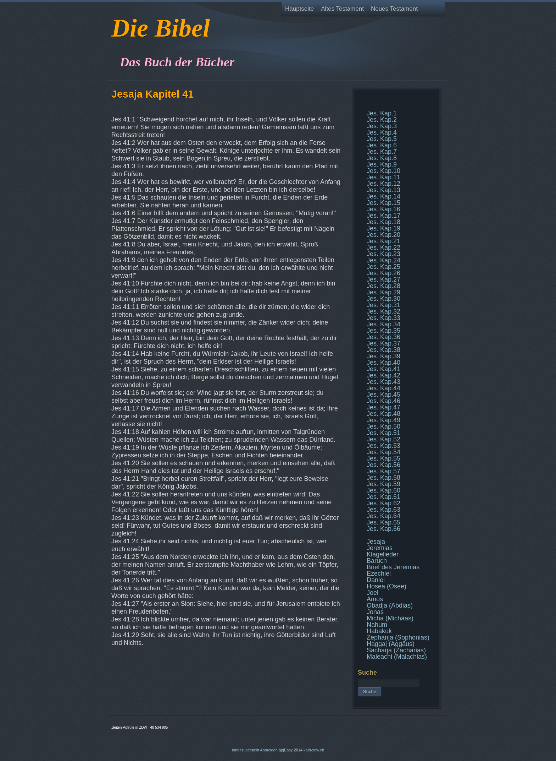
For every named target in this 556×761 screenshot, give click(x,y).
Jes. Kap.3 (382, 126)
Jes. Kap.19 (383, 228)
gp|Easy (286, 750)
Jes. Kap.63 (383, 509)
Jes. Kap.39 (383, 356)
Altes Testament (342, 8)
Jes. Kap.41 (383, 369)
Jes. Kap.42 (383, 375)
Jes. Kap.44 (383, 388)
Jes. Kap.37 (383, 343)
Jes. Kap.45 (383, 394)
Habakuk (379, 631)
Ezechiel (379, 573)
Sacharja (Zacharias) (396, 650)
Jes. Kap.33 (383, 317)
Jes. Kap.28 (383, 285)
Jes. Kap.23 (383, 253)
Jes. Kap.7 (382, 151)
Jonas (375, 611)
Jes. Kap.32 (383, 311)
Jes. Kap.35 (383, 330)
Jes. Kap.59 (383, 484)
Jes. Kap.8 (382, 158)
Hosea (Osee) (386, 586)
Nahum (377, 624)
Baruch (377, 560)
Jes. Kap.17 (383, 215)
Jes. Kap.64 (383, 516)
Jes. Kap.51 (383, 432)
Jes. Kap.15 (383, 202)
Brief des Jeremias (393, 567)
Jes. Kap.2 (382, 119)
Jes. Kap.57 (383, 471)
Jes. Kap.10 (383, 170)
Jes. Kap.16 (383, 209)
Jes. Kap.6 (382, 145)
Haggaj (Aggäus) (391, 643)
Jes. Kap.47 (383, 407)
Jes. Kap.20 (383, 234)
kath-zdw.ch (314, 750)
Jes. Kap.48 (383, 413)
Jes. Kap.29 (383, 292)
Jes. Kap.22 (383, 247)
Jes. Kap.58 (383, 477)
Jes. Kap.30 (383, 298)
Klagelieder (383, 554)
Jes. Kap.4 (382, 132)
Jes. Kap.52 (383, 439)
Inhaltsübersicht (245, 750)
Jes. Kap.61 (383, 496)
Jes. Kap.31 (383, 305)
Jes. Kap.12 (383, 183)
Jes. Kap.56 (383, 464)
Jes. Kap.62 (383, 503)
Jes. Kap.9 (382, 164)
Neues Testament (394, 8)
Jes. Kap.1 (382, 113)
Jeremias (380, 547)
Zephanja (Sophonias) (398, 637)
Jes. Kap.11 (383, 177)
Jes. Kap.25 (383, 266)
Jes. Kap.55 (383, 458)
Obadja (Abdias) (390, 605)
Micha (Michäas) (390, 618)
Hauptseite (299, 8)
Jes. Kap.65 (383, 522)
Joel (372, 592)
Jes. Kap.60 (383, 490)
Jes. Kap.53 (383, 445)
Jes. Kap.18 (383, 221)
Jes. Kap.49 (383, 420)
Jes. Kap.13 (383, 190)
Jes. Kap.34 (383, 324)
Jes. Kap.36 (383, 337)
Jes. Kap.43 (383, 381)
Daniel (376, 579)
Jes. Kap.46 (383, 400)
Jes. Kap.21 (383, 241)
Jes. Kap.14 (383, 196)
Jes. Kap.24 (383, 260)
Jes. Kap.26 (383, 273)
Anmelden (269, 750)
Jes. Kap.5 (382, 138)
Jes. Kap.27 (383, 279)
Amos (375, 599)
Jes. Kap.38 (383, 349)
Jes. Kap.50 (383, 426)
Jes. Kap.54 (383, 452)
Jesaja (376, 541)
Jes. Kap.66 (383, 528)
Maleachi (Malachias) (397, 656)
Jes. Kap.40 (383, 362)
